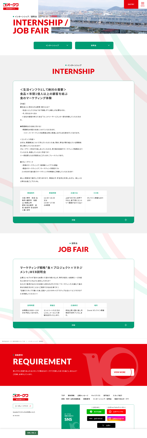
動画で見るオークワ (122, 399)
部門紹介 (107, 395)
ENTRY (131, 4)
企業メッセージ (82, 395)
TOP (63, 395)
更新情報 (71, 395)
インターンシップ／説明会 (102, 399)
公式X (108, 425)
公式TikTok (98, 418)
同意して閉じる (31, 433)
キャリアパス (95, 395)
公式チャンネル (118, 412)
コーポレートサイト (21, 406)
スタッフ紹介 (117, 395)
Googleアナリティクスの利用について (24, 412)
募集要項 (86, 399)
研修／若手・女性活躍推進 (70, 399)
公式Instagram (118, 418)
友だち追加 (97, 412)
